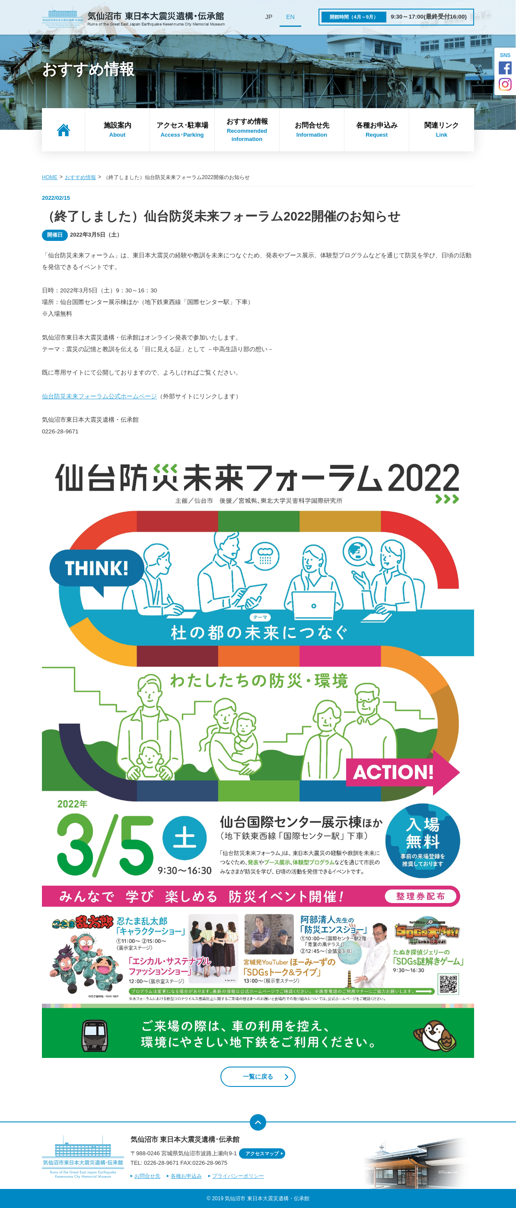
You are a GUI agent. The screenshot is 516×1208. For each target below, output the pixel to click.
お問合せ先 (312, 130)
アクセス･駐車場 (182, 130)
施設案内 (117, 130)
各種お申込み (376, 130)
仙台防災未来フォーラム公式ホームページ (99, 396)
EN (290, 16)
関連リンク (441, 130)
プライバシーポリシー (238, 1176)
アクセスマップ (262, 1153)
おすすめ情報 (247, 131)
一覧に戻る (258, 1076)
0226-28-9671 (161, 1163)
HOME (49, 177)
